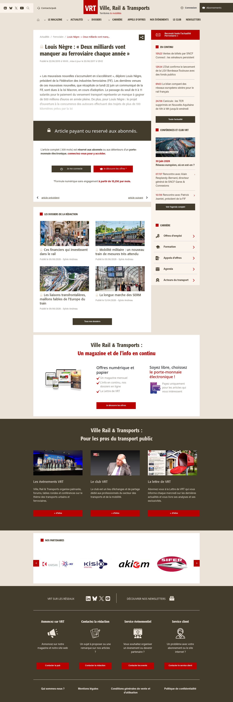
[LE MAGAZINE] (55, 20)
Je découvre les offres (116, 406)
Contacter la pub (52, 666)
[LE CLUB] (177, 20)
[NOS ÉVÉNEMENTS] (159, 20)
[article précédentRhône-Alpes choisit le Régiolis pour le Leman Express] (60, 197)
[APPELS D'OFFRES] (136, 20)
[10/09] (175, 197)
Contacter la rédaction (95, 666)
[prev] (36, 563)
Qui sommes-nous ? (52, 689)
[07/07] (175, 180)
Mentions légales (88, 689)
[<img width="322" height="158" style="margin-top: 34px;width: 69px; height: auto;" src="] (116, 7)
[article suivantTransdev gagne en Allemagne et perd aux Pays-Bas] (124, 197)
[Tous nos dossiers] (92, 321)
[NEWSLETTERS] (193, 20)
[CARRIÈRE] (118, 20)
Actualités (44, 37)
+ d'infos (58, 513)
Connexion (189, 7)
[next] (197, 563)
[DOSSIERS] (98, 20)
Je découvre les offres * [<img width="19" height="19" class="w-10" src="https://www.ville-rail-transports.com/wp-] (113, 169)
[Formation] (193, 247)
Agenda (168, 269)
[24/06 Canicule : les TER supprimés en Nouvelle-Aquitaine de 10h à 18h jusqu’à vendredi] (175, 105)
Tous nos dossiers (92, 322)
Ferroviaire (58, 37)
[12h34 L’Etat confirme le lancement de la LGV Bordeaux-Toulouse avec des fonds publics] (175, 71)
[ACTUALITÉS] (77, 20)
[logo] (58, 564)
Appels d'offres (173, 258)
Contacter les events (137, 666)
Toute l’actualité (175, 119)
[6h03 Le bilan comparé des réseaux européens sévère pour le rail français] (175, 88)
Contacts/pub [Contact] (46, 8)
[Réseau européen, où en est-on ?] (175, 166)
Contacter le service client (180, 666)
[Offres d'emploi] (193, 236)
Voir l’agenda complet (175, 207)
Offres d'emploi (173, 236)
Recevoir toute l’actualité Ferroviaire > (178, 35)
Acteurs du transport (176, 280)
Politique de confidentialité (180, 689)
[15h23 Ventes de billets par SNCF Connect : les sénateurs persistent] (175, 56)
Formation (170, 247)
